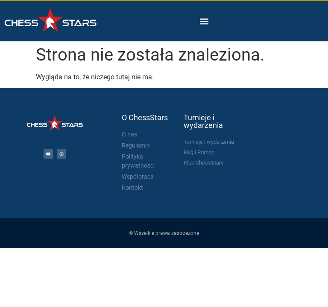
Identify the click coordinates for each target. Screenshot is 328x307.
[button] (204, 21)
